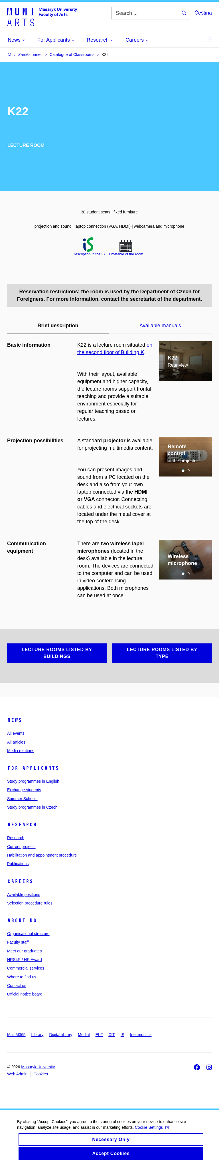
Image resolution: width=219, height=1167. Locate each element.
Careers (20, 881)
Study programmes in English (33, 781)
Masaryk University (38, 1067)
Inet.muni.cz (140, 1034)
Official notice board (24, 994)
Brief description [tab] (57, 325)
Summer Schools (22, 798)
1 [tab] (183, 470)
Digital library (60, 1034)
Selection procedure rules (29, 903)
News (14, 720)
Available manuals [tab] (160, 325)
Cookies (40, 1074)
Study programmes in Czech (32, 807)
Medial (84, 1034)
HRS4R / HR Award (24, 959)
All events (16, 733)
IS (122, 1034)
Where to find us (21, 977)
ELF (99, 1034)
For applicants (33, 768)
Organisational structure (28, 933)
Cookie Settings (152, 1132)
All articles (16, 742)
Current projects (21, 846)
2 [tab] (188, 470)
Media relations (20, 750)
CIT (111, 1034)
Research (22, 824)
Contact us (16, 985)
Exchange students (24, 790)
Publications (18, 863)
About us (22, 920)
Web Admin (17, 1074)
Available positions (23, 894)
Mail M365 (16, 1034)
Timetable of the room (125, 254)
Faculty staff (18, 942)
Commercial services (25, 968)
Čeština (203, 13)
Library (37, 1034)
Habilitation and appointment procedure (42, 855)
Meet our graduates (24, 951)
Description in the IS (89, 254)
